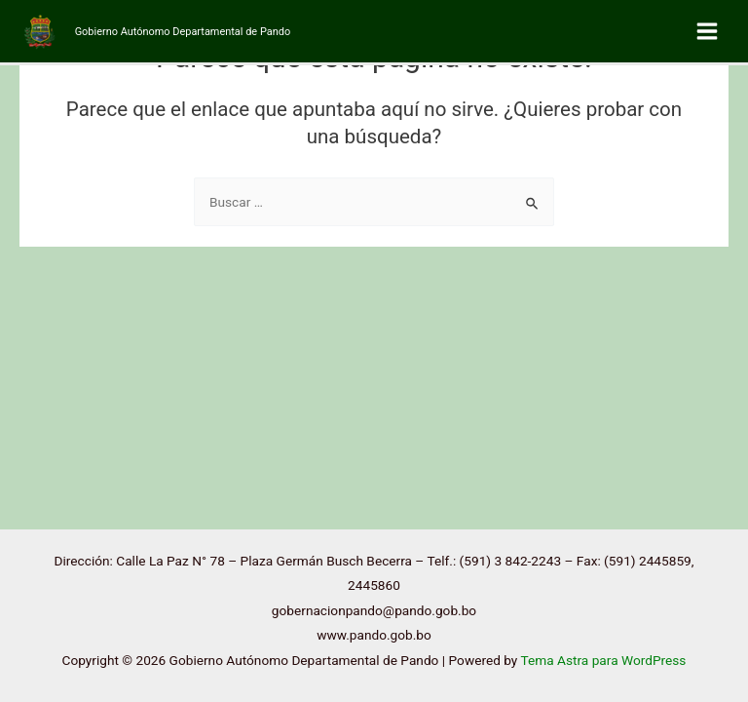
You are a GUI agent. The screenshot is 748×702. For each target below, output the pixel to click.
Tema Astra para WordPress (603, 660)
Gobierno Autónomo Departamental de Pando (182, 31)
